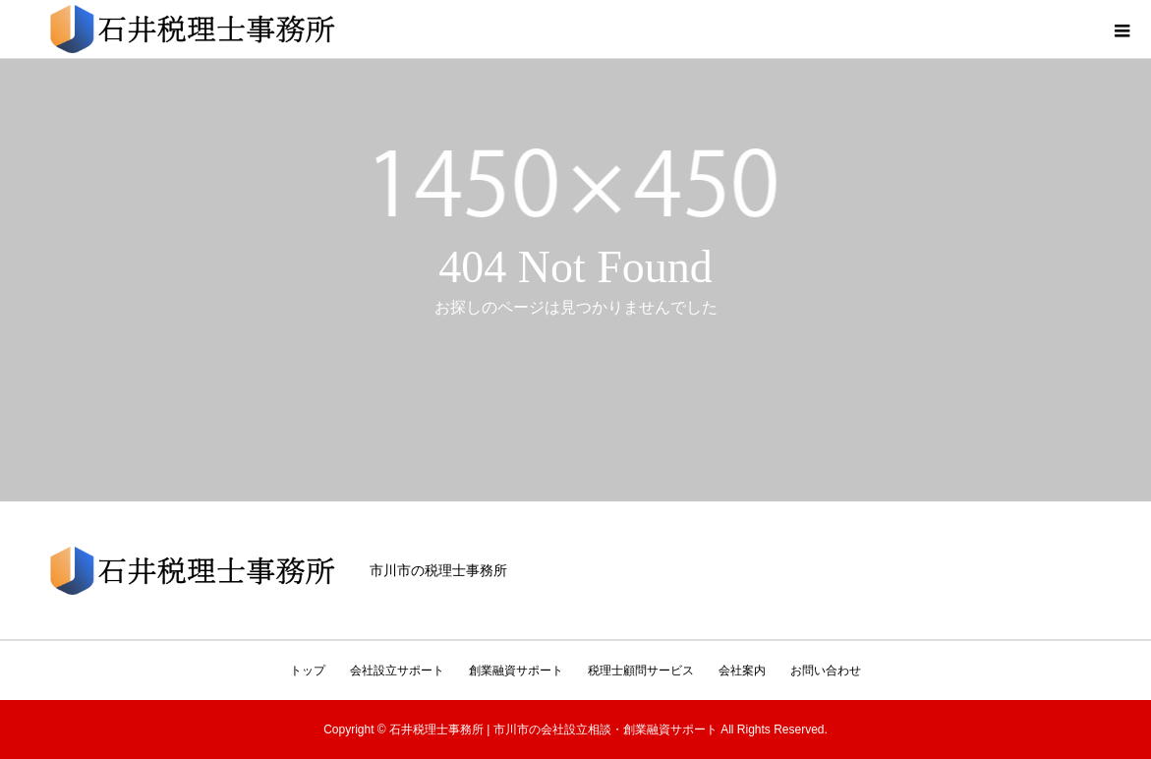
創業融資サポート (516, 670)
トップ (307, 670)
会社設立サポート (397, 670)
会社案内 (742, 670)
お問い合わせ (825, 670)
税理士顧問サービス (641, 670)
